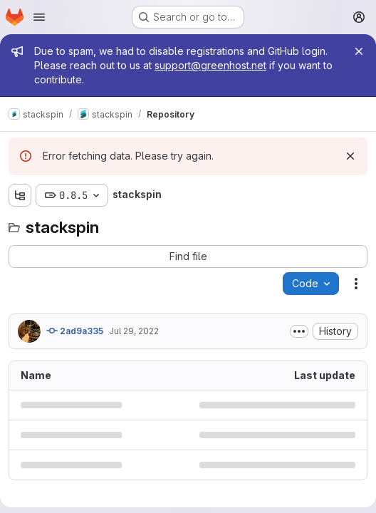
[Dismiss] (350, 156)
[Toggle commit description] (299, 331)
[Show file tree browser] (20, 195)
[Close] (358, 51)
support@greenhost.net (210, 65)
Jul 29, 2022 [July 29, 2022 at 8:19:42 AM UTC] (134, 331)
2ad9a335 (74, 330)
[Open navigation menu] (39, 17)
